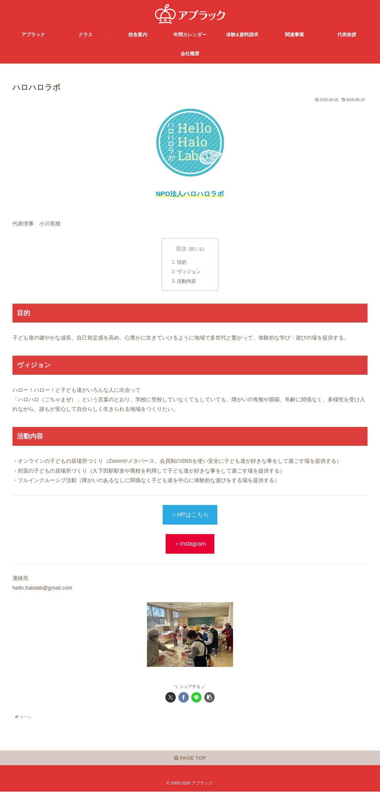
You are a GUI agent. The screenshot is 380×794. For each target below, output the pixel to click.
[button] (209, 699)
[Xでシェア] (170, 699)
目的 (182, 262)
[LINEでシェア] (196, 699)
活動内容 (186, 281)
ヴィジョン (189, 271)
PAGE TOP (189, 760)
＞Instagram (190, 545)
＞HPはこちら (190, 515)
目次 (181, 249)
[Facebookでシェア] (183, 699)
